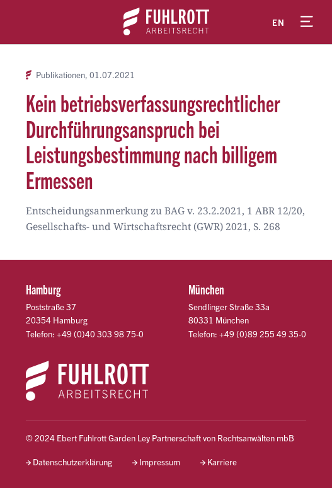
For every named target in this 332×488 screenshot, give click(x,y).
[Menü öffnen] (307, 22)
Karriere (222, 461)
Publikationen (60, 75)
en (278, 22)
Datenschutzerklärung (72, 461)
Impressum (159, 461)
